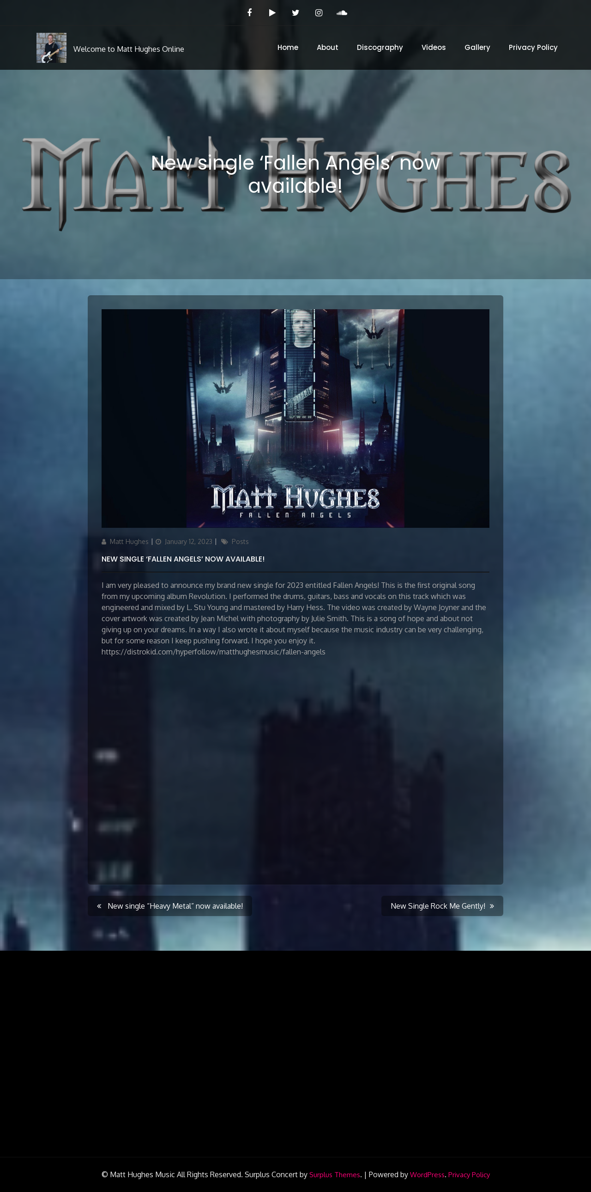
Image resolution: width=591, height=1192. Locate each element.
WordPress (427, 1174)
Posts (240, 541)
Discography (380, 47)
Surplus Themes (334, 1174)
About (327, 47)
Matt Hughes (129, 541)
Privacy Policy (533, 47)
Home (287, 47)
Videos (434, 47)
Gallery (477, 47)
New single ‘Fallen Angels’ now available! (183, 559)
